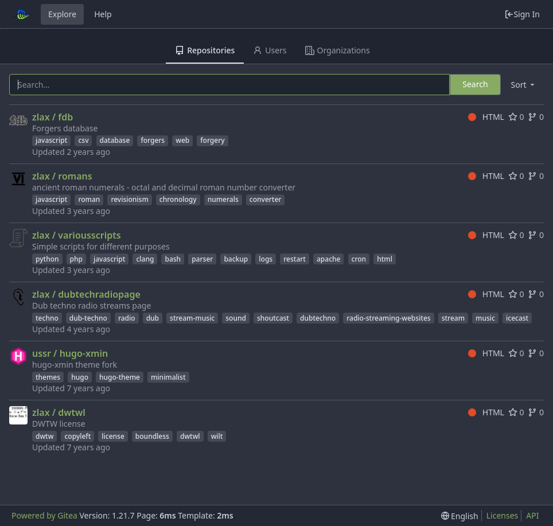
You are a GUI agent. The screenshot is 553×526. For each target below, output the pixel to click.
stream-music (192, 318)
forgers (153, 140)
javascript (51, 140)
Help (103, 14)
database (115, 140)
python (47, 259)
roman (89, 199)
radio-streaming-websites (388, 318)
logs (265, 259)
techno (47, 318)
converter (266, 199)
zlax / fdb (52, 117)
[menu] (524, 84)
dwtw (44, 436)
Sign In (522, 14)
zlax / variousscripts (76, 235)
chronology (178, 199)
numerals (223, 199)
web (182, 140)
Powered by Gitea (44, 515)
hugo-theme (119, 377)
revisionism (129, 199)
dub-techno (88, 318)
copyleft (77, 436)
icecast (517, 318)
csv (83, 140)
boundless (152, 436)
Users (269, 50)
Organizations (337, 50)
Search (475, 84)
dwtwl (190, 436)
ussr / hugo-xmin (70, 353)
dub (152, 318)
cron (359, 259)
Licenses (502, 515)
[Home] (22, 14)
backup (236, 259)
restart (294, 259)
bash (173, 259)
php (76, 259)
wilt (217, 436)
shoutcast (273, 318)
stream (453, 318)
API (532, 515)
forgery (212, 140)
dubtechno (318, 318)
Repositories (205, 50)
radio (126, 318)
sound (235, 318)
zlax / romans (62, 176)
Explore (62, 14)
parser (202, 259)
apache (328, 259)
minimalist (168, 377)
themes (48, 377)
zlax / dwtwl (58, 412)
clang (145, 259)
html (384, 259)
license (113, 436)
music (485, 318)
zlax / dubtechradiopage (86, 294)
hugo (79, 377)
